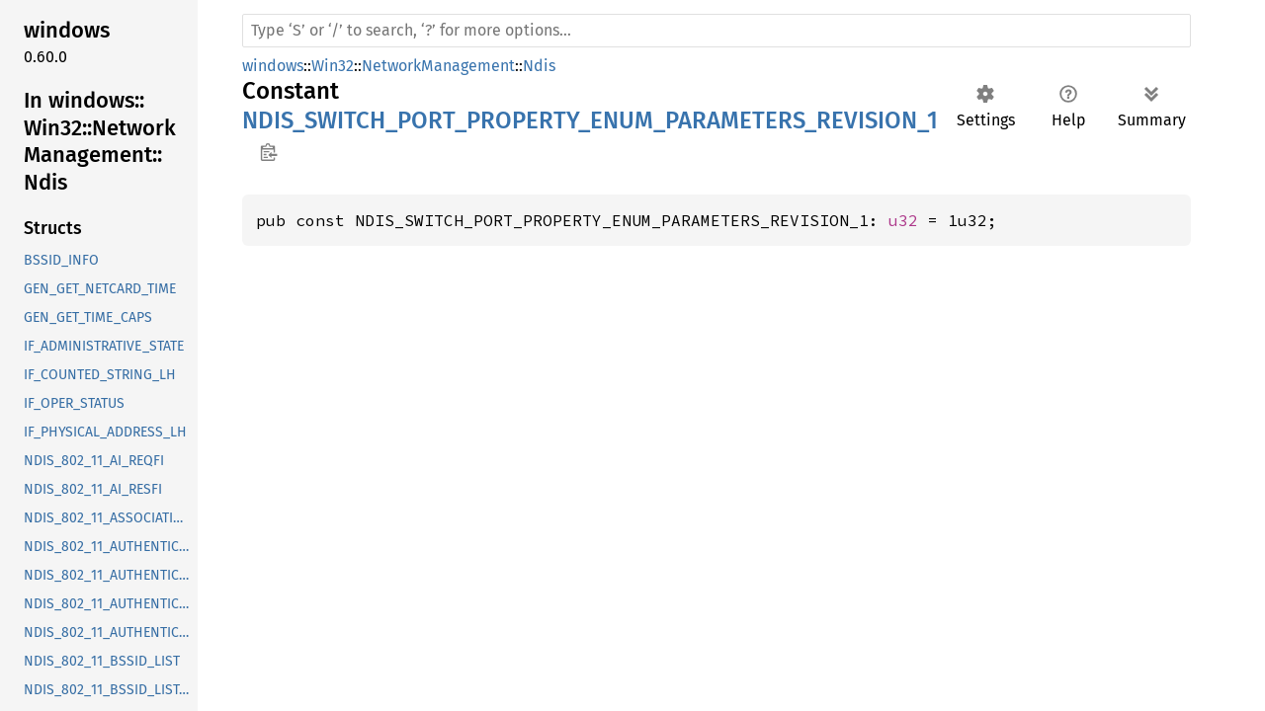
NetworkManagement (438, 65)
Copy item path (268, 152)
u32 (903, 220)
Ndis (539, 65)
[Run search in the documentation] (716, 30)
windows (272, 65)
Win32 (332, 65)
